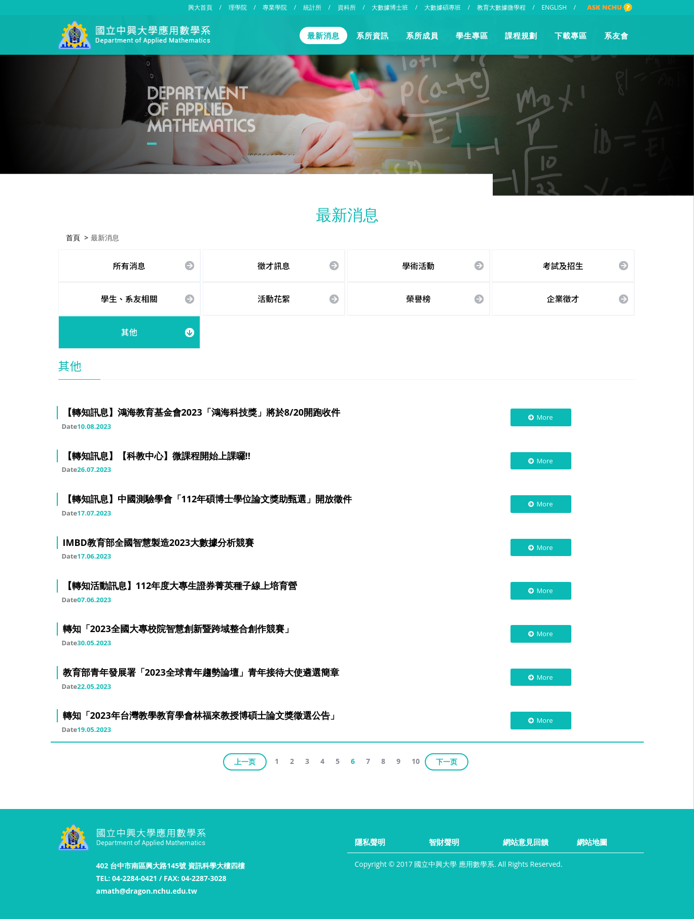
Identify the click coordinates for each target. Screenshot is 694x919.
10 (416, 760)
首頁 (73, 236)
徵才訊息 (274, 265)
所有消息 (129, 265)
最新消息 (323, 35)
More (540, 416)
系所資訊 (372, 35)
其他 (129, 331)
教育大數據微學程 (501, 7)
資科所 (347, 7)
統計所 (312, 7)
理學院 (238, 7)
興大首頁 (200, 7)
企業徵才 (562, 298)
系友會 (616, 35)
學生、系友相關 (129, 298)
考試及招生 (562, 265)
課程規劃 (521, 35)
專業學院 (275, 7)
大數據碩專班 (442, 7)
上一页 (244, 760)
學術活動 (418, 265)
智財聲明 (444, 842)
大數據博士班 (390, 7)
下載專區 (571, 35)
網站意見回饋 (526, 842)
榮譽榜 (418, 298)
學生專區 (472, 35)
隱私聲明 (370, 842)
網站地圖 (592, 842)
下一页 (446, 760)
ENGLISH (553, 7)
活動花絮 (274, 298)
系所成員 (422, 35)
